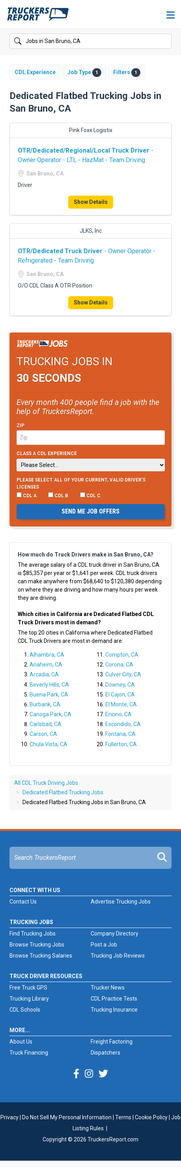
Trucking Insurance (114, 1009)
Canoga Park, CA (50, 714)
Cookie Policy (151, 1117)
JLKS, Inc (91, 231)
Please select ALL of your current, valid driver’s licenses (81, 483)
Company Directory (114, 933)
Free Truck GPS (28, 987)
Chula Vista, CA (48, 744)
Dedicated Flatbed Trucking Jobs (62, 792)
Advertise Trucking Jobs (121, 901)
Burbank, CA (45, 704)
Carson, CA (43, 734)
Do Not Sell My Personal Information (67, 1117)
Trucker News (108, 987)
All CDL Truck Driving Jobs (46, 783)
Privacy (9, 1117)
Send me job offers (90, 511)
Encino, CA (118, 714)
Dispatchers (105, 1052)
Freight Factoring (111, 1041)
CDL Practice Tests (114, 998)
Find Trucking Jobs (32, 933)
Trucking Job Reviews (118, 955)
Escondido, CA (123, 724)
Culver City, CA (123, 674)
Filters (126, 72)
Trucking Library (29, 998)
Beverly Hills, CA (49, 685)
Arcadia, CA (44, 674)
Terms (123, 1117)
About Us (20, 1041)
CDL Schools (24, 1009)
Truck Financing (28, 1052)
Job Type (84, 72)
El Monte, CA (121, 704)
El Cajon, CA (120, 694)
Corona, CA (119, 664)
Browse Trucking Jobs (36, 944)
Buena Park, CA (49, 694)
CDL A (27, 495)
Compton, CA (121, 655)
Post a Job (104, 944)
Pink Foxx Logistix (90, 130)
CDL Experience (35, 72)
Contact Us (23, 901)
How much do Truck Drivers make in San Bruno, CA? (85, 554)
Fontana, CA (120, 734)
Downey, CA (120, 685)
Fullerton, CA (121, 744)
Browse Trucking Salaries (40, 955)
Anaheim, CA (46, 664)
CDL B (58, 495)
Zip (20, 425)
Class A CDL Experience (47, 453)
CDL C (90, 495)
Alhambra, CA (47, 655)
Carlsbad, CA (46, 724)
